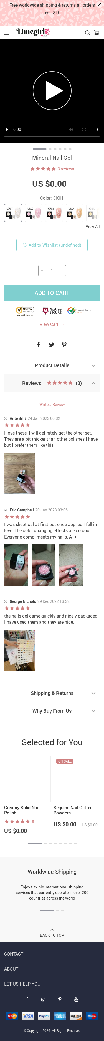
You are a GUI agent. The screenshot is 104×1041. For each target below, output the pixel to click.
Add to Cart (52, 293)
